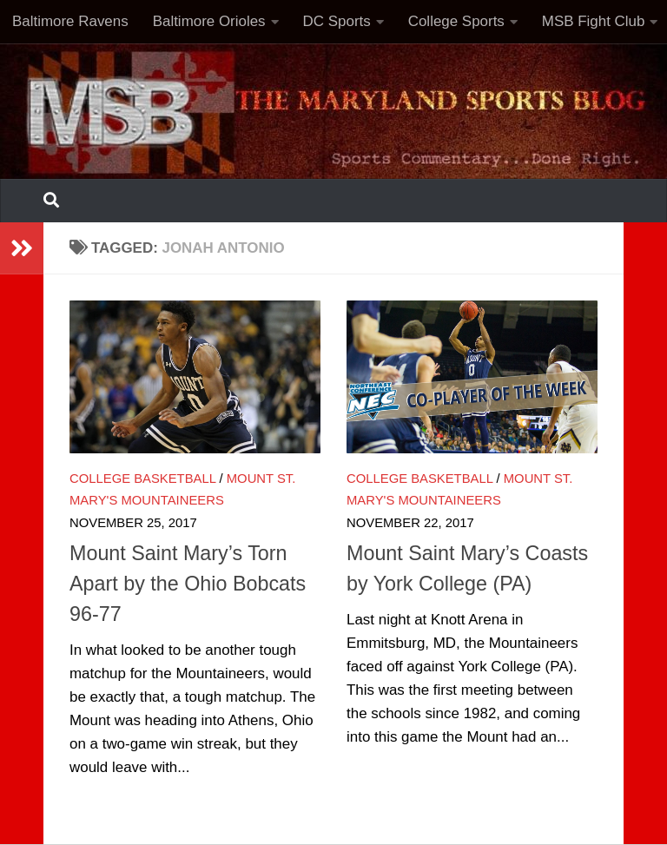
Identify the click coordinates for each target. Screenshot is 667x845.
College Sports (456, 21)
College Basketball (142, 478)
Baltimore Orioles (209, 21)
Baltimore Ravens (70, 21)
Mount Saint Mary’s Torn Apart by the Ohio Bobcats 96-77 (187, 583)
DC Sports (337, 21)
